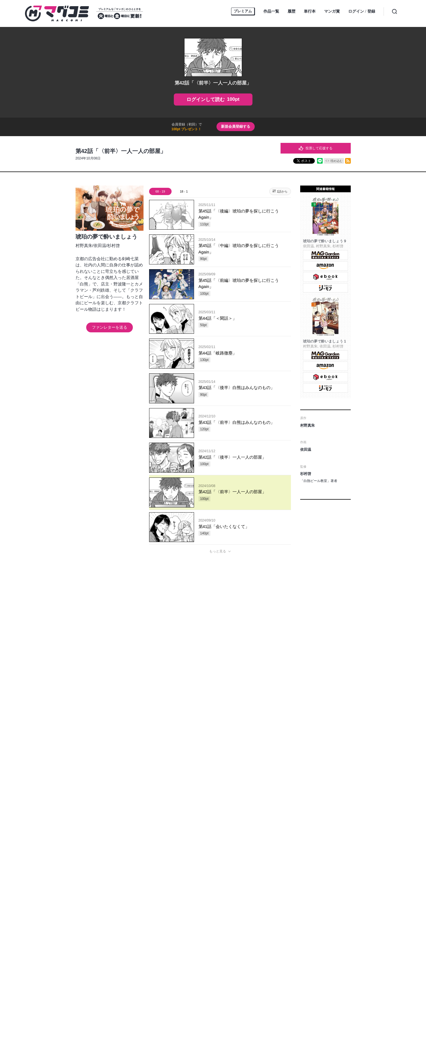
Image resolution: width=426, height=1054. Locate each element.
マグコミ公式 (191, 917)
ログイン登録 (361, 11)
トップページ (112, 932)
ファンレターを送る (109, 327)
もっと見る (217, 551)
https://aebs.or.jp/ (211, 1021)
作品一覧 (271, 11)
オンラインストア (141, 932)
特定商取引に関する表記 (305, 932)
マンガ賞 (332, 11)
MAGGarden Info (239, 917)
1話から (282, 191)
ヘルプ (192, 932)
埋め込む (336, 161)
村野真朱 (84, 245)
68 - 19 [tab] (160, 191)
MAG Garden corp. (171, 956)
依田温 (100, 245)
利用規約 (274, 932)
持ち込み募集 (171, 932)
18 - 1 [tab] (184, 191)
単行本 (310, 11)
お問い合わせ (212, 932)
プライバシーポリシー (245, 932)
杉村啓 (113, 245)
